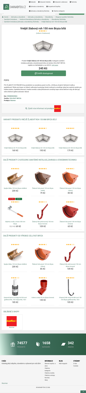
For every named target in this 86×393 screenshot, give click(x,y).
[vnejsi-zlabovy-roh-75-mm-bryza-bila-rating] (15, 128)
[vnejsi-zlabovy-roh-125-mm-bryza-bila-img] (42, 137)
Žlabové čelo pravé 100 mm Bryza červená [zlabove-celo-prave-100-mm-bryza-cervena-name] (70, 223)
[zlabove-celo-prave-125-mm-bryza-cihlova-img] (70, 178)
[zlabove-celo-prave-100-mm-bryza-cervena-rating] (70, 202)
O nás (75, 363)
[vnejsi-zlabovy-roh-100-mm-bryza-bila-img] (70, 137)
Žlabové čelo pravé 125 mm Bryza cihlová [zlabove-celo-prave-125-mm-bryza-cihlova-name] (70, 189)
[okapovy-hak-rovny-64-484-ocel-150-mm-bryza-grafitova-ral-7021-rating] (70, 278)
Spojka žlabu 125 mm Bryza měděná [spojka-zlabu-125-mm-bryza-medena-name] (15, 188)
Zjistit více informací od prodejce (43, 108)
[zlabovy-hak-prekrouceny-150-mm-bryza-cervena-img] (42, 211)
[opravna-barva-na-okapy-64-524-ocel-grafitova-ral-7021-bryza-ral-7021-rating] (15, 278)
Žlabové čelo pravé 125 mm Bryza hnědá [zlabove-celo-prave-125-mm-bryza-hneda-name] (42, 189)
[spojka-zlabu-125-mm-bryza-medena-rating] (15, 169)
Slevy (46, 380)
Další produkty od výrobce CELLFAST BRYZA (23, 235)
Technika (73, 2)
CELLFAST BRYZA (15, 98)
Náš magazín (63, 363)
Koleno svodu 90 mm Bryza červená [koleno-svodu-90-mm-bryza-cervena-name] (43, 297)
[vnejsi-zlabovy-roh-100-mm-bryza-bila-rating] (70, 128)
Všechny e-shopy (50, 375)
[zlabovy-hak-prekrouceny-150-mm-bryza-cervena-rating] (42, 202)
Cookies (75, 366)
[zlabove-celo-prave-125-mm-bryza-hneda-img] (42, 178)
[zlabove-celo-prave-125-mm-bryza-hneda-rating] (42, 169)
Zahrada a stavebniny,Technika (39, 11)
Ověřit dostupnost (43, 73)
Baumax (13, 100)
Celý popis (55, 65)
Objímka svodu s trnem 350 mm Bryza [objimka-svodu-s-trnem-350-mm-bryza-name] (15, 223)
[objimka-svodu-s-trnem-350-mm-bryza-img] (15, 211)
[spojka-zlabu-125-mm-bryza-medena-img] (15, 178)
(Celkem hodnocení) (43, 33)
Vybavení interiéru (44, 2)
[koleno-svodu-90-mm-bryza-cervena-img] (42, 287)
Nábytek (32, 2)
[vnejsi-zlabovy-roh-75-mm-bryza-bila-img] (15, 137)
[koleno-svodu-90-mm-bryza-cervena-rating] (42, 278)
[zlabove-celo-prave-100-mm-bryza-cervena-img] (70, 211)
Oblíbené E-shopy (11, 311)
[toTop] (83, 391)
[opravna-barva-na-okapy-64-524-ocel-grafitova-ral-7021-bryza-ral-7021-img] (15, 287)
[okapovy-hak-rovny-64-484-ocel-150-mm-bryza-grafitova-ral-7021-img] (70, 287)
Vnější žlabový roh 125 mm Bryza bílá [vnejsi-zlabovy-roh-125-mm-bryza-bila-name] (42, 148)
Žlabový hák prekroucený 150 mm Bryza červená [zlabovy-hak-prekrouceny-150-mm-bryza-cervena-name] (42, 223)
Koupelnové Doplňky (53, 6)
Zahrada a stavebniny (36, 6)
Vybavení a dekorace (60, 2)
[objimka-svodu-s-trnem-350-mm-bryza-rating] (15, 202)
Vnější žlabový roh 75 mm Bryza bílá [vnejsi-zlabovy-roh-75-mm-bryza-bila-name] (15, 148)
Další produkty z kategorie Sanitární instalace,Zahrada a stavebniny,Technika (40, 160)
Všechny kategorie (58, 11)
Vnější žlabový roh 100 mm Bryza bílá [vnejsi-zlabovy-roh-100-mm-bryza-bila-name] (70, 148)
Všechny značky (49, 373)
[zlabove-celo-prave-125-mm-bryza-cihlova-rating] (70, 169)
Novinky (47, 377)
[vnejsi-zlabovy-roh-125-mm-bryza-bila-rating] (42, 128)
